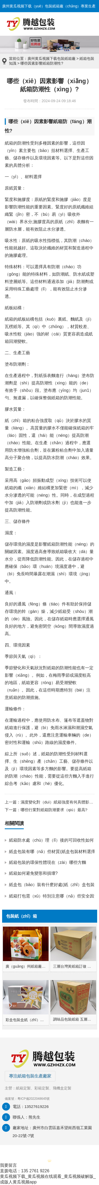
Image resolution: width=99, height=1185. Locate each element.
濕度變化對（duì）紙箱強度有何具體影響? (58, 802)
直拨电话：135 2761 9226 (24, 1171)
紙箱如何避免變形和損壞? (33, 873)
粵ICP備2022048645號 (33, 1099)
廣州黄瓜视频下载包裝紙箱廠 (51, 58)
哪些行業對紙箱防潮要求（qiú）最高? (54, 809)
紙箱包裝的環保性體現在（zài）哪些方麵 (47, 862)
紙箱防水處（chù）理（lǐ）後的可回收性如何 (51, 840)
